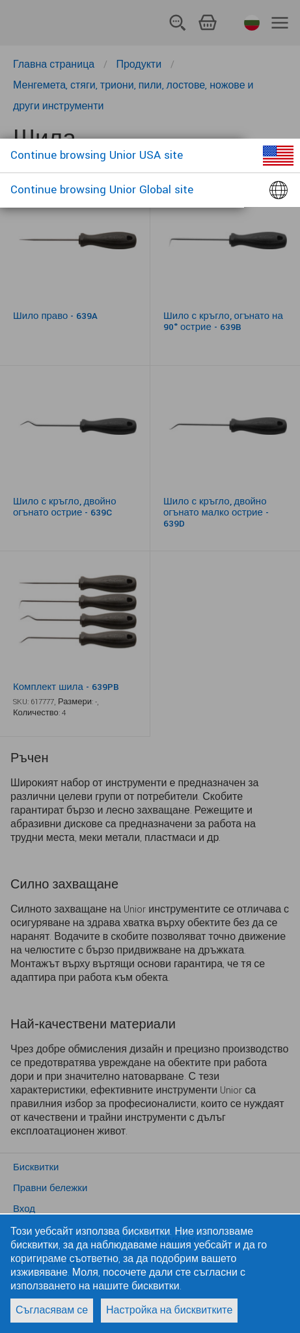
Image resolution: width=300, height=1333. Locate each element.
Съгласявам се (52, 1310)
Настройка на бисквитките (169, 1310)
